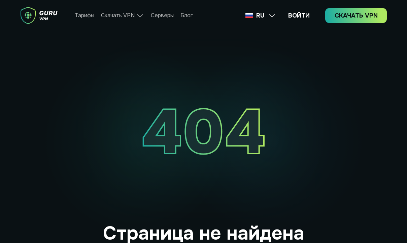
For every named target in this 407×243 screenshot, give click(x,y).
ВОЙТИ (299, 15)
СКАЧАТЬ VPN (356, 15)
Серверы (162, 15)
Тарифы (84, 15)
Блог (186, 15)
